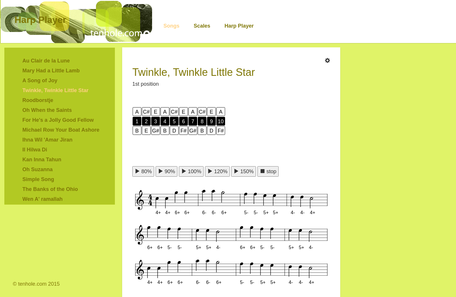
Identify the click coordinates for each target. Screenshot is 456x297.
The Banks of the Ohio (50, 189)
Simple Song (38, 179)
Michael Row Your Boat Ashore (60, 130)
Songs (171, 25)
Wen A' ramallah (42, 199)
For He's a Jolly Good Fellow (58, 120)
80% (143, 171)
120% (217, 171)
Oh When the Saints (47, 110)
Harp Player (40, 20)
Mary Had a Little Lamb (51, 70)
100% (191, 171)
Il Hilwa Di (34, 149)
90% (166, 171)
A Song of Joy (39, 80)
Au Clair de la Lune (46, 60)
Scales (202, 25)
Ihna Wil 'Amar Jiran (47, 139)
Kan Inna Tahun (41, 159)
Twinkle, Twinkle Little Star (55, 90)
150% (244, 171)
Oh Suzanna (37, 169)
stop (268, 171)
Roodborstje (37, 100)
